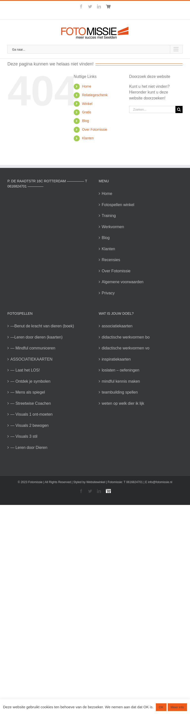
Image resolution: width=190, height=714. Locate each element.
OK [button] (161, 707)
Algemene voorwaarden (122, 282)
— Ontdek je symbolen (30, 381)
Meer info (177, 707)
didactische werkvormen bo (126, 337)
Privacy (108, 293)
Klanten (88, 138)
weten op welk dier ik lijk (123, 403)
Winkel (87, 104)
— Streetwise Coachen (30, 403)
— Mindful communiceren (32, 348)
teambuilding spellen (120, 392)
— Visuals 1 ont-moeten (31, 414)
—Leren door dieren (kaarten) (36, 337)
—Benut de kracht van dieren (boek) (42, 326)
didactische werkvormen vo (125, 348)
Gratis (86, 112)
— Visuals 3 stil (23, 436)
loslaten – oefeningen (120, 370)
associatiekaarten (117, 326)
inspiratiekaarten (116, 359)
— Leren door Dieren (28, 447)
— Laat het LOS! (25, 370)
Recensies (111, 260)
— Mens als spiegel (27, 392)
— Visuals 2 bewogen (29, 425)
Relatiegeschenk (95, 95)
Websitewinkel (95, 482)
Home (86, 86)
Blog (85, 121)
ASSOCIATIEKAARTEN (31, 359)
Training (109, 216)
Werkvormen (113, 227)
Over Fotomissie (94, 129)
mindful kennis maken (121, 381)
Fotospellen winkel (118, 205)
